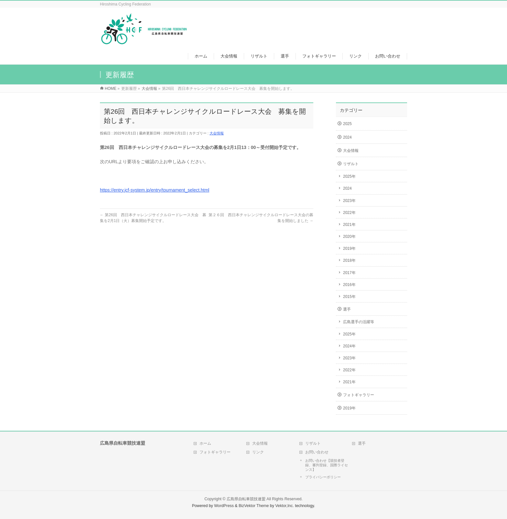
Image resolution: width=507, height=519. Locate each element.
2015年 (349, 296)
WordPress (224, 505)
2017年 (349, 272)
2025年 (349, 176)
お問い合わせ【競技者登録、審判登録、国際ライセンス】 (326, 465)
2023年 (349, 200)
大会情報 (217, 133)
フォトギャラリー (358, 395)
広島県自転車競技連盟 (246, 499)
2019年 (349, 248)
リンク (258, 452)
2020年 (349, 236)
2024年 (349, 346)
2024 (347, 137)
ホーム (205, 443)
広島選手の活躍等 (358, 322)
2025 (347, 124)
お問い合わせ (317, 452)
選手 (347, 309)
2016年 (349, 284)
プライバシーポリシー (323, 477)
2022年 (349, 212)
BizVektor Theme (254, 505)
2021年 (349, 224)
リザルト (351, 164)
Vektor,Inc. (284, 505)
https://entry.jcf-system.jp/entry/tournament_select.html (154, 190)
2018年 (349, 260)
